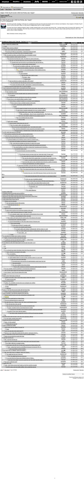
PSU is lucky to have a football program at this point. (23, 102)
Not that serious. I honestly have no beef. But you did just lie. (29, 130)
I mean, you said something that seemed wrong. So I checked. (39, 160)
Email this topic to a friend (18, 7)
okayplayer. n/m (34, 186)
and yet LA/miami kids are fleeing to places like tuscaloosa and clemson (29, 145)
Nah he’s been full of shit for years (30, 75)
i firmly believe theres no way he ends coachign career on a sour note (26, 257)
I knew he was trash (11, 279)
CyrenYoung (63, 46)
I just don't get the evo (8, 337)
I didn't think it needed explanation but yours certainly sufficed (31, 110)
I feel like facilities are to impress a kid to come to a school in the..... (23, 139)
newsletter (63, 1)
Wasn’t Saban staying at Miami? (10, 48)
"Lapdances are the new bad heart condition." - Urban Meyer (19, 239)
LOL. (6, 46)
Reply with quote (80, 37)
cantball (63, 337)
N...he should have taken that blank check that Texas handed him (20, 250)
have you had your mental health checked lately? (24, 64)
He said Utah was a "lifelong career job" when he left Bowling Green (21, 302)
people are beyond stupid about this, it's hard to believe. (18, 86)
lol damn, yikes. (26, 77)
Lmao (12, 234)
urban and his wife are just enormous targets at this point (19, 210)
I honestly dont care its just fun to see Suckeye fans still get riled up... (27, 62)
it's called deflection (31, 190)
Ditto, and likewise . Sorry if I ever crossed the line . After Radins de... (36, 114)
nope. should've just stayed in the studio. (16, 252)
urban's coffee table (7, 191)
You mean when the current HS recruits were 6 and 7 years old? (36, 156)
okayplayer (5, 2)
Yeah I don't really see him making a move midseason (17, 49)
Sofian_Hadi (63, 217)
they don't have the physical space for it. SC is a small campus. (21, 137)
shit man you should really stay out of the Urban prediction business (25, 60)
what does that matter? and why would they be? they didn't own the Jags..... (26, 360)
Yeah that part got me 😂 (14, 204)
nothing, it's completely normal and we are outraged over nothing (20, 282)
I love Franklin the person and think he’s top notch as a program (21, 97)
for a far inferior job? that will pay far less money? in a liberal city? (26, 82)
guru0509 (63, 65)
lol (5, 315)
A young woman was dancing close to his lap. (13, 241)
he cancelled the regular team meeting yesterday (14, 236)
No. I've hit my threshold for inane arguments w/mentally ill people (29, 128)
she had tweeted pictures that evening (15, 203)
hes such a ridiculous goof (11, 361)
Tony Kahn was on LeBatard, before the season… (14, 350)
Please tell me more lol (11, 324)
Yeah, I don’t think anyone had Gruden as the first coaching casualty (21, 365)
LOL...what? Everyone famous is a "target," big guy (20, 212)
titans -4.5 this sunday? (10, 322)
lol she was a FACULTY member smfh (21, 225)
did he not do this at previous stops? (13, 208)
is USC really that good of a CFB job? (12, 132)
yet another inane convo (20, 149)
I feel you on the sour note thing (18, 259)
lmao (7, 286)
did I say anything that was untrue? (25, 117)
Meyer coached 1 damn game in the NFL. (16, 56)
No (5, 248)
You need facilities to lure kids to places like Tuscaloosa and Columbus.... (31, 147)
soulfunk (63, 274)
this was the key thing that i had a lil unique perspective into (20, 306)
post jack (21, 71)
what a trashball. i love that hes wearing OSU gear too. (16, 293)
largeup (36, 2)
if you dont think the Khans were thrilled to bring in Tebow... (20, 358)
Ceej (63, 241)
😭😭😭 (7, 297)
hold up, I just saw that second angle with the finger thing (16, 290)
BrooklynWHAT (63, 206)
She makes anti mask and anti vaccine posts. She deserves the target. (24, 217)
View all (18, 41)
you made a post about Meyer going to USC (39, 182)
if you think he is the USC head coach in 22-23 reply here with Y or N (19, 242)
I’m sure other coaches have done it (13, 318)
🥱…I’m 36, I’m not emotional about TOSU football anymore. (31, 69)
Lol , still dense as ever (11, 284)
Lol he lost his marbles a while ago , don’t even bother (27, 66)
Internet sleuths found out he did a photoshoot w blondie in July (19, 295)
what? (15, 106)
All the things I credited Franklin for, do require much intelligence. (25, 101)
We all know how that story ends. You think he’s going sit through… (24, 58)
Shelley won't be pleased (10, 201)
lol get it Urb (7, 206)
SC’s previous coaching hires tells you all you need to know (19, 134)
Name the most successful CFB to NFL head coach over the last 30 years (22, 341)
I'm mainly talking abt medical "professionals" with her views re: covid (31, 229)
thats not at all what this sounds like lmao (14, 336)
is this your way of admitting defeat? (33, 179)
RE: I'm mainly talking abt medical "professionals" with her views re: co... (34, 230)
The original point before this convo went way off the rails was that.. (35, 167)
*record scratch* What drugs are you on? (18, 123)
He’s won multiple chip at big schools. (21, 265)
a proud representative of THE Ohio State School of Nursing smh (24, 221)
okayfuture (27, 2)
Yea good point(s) (16, 263)
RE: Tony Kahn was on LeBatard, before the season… (17, 352)
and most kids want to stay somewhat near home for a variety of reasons (40, 161)
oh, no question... (12, 253)
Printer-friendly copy (7, 7)
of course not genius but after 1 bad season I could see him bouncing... (27, 84)
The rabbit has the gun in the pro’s (15, 354)
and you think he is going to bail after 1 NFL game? (22, 81)
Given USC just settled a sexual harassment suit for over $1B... (18, 194)
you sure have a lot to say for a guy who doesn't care (41, 184)
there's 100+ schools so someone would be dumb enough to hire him (30, 266)
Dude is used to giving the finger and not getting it (16, 291)
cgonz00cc (63, 119)
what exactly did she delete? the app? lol (14, 327)
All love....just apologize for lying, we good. (21, 216)
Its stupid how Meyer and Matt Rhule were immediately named (17, 53)
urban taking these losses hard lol (11, 199)
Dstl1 (62, 250)
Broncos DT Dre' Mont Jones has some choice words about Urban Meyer (20, 196)
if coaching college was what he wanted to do (20, 255)
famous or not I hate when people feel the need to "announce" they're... (21, 333)
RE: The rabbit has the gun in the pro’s (17, 356)
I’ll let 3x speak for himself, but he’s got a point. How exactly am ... (30, 108)
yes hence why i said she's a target (17, 219)
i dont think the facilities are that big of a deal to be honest (22, 141)
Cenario (63, 281)
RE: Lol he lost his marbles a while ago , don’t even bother (29, 68)
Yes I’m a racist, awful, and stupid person (20, 125)
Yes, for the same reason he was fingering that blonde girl (18, 270)
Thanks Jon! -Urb (7, 363)
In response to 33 (9, 21)
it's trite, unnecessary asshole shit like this (22, 104)
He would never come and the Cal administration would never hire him (28, 261)
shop (53, 1)
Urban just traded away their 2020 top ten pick (14, 197)
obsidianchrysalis (63, 194)
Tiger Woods (63, 316)
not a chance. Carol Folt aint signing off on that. (16, 272)
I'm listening (12, 95)
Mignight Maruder (63, 97)
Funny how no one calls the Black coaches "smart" (20, 99)
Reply (75, 37)
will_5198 (63, 132)
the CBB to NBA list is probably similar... (15, 343)
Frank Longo (4, 15)
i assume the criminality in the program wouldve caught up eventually (26, 309)
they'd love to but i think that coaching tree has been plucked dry (20, 90)
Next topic (81, 13)
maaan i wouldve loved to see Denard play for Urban (20, 307)
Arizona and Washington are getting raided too (34, 163)
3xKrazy (63, 60)
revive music (45, 2)
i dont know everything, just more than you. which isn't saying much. (34, 165)
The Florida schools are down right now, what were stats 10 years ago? (36, 154)
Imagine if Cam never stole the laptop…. (17, 311)
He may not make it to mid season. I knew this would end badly (21, 51)
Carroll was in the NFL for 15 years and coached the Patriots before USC (23, 345)
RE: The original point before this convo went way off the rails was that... (38, 169)
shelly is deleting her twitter (9, 325)
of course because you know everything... (26, 150)
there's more (27, 79)
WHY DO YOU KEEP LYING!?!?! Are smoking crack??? (32, 115)
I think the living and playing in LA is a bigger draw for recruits (19, 136)
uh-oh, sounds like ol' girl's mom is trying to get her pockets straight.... (19, 334)
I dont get (8, 288)
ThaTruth (23, 41)
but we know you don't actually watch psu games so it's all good (23, 93)
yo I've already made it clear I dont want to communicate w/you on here (26, 214)
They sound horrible (15, 223)
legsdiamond (63, 53)
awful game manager (13, 121)
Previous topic (74, 13)
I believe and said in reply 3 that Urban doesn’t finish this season (20, 277)
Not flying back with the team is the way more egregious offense (18, 316)
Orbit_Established (63, 91)
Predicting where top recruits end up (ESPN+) (13, 193)
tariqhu (63, 264)
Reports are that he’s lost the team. (11, 320)
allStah (63, 298)
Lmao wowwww (23, 73)
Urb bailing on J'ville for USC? (9, 41)
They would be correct (11, 91)
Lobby (2, 9)
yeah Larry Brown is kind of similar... (17, 349)
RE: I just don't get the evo (11, 339)
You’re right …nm (22, 232)
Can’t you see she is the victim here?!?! (14, 331)
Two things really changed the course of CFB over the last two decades (26, 313)
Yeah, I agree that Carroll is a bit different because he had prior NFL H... (24, 347)
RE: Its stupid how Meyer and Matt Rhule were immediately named (20, 55)
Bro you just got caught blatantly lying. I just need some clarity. (26, 127)
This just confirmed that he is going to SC (14, 300)
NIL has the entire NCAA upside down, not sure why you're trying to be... (40, 158)
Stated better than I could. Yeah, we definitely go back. (31, 112)
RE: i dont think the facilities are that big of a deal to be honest (25, 143)
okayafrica (16, 2)
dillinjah (63, 204)
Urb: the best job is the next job (14, 304)
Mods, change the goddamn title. (10, 44)
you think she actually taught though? (22, 227)
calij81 (63, 48)
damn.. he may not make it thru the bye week (15, 238)
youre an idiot (21, 119)
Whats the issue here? (8, 281)
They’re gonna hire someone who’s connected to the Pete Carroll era (19, 88)
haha (8, 329)
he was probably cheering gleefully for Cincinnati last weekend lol (20, 268)
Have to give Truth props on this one (11, 275)
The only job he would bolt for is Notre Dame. (13, 298)
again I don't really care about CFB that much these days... (40, 181)
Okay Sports (8, 9)
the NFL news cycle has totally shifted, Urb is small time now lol (21, 367)
